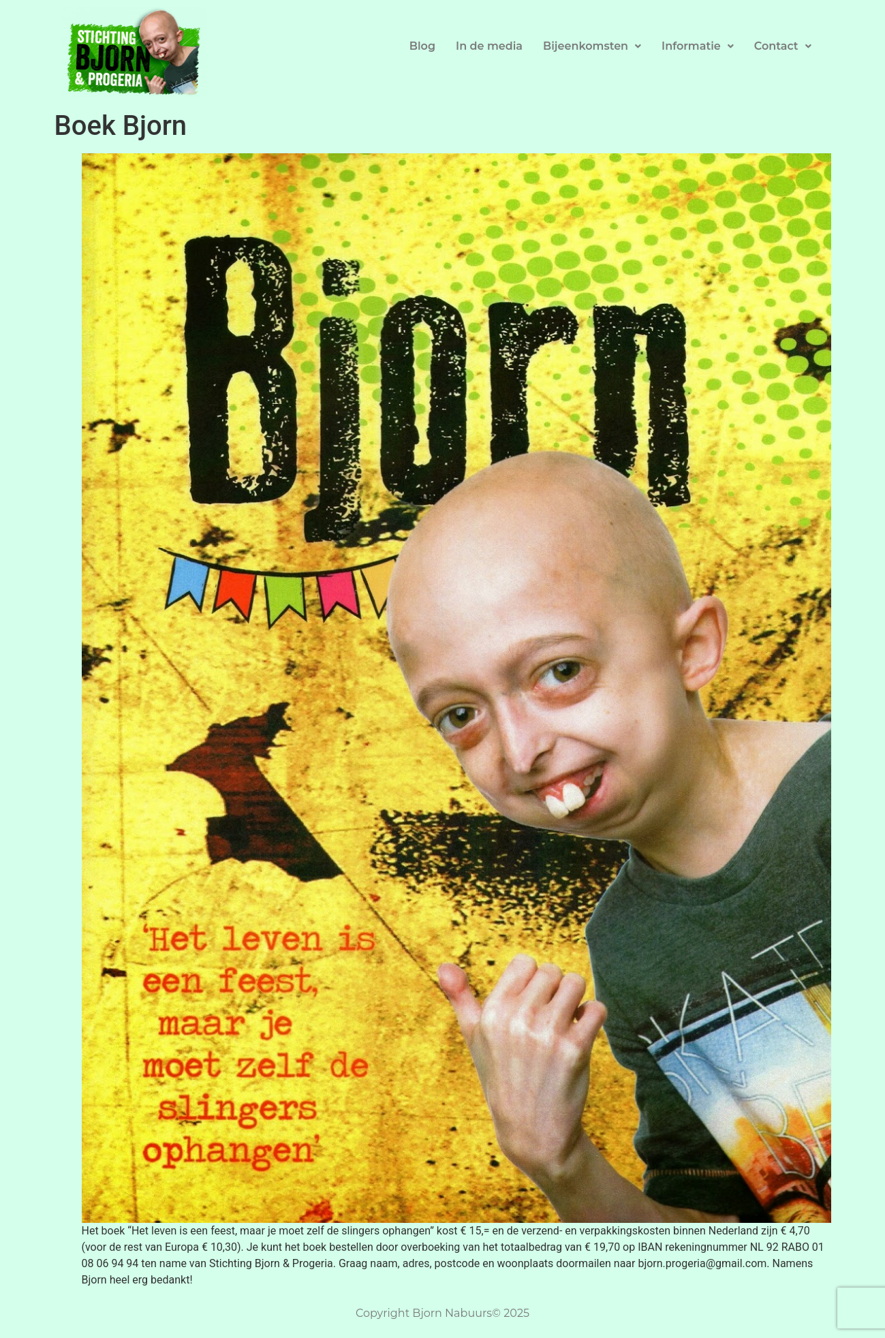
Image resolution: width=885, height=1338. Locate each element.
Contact (782, 46)
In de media (489, 46)
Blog (422, 46)
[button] (592, 46)
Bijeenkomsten (592, 46)
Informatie (698, 46)
